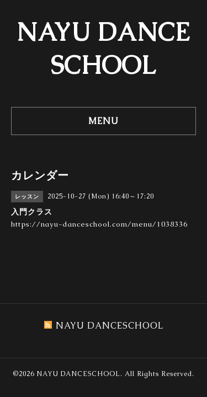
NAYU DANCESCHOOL (78, 373)
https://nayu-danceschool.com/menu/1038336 (99, 224)
